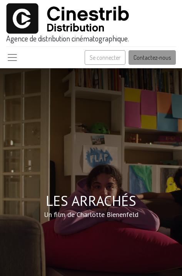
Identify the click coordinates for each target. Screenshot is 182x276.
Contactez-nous (152, 57)
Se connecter (105, 57)
